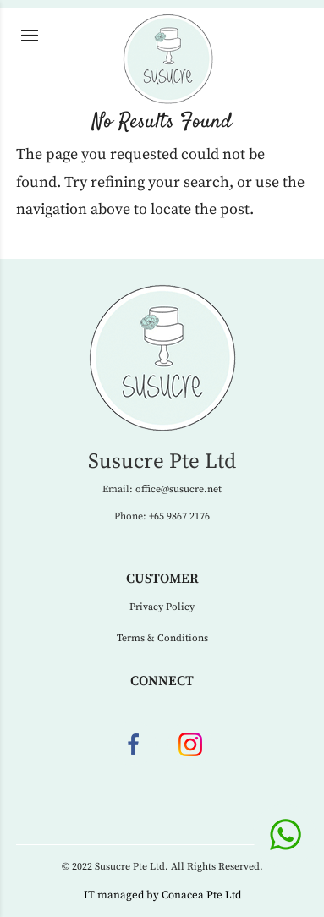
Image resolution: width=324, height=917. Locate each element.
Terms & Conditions (162, 638)
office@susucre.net (178, 489)
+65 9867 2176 (179, 516)
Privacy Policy (162, 607)
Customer (162, 578)
